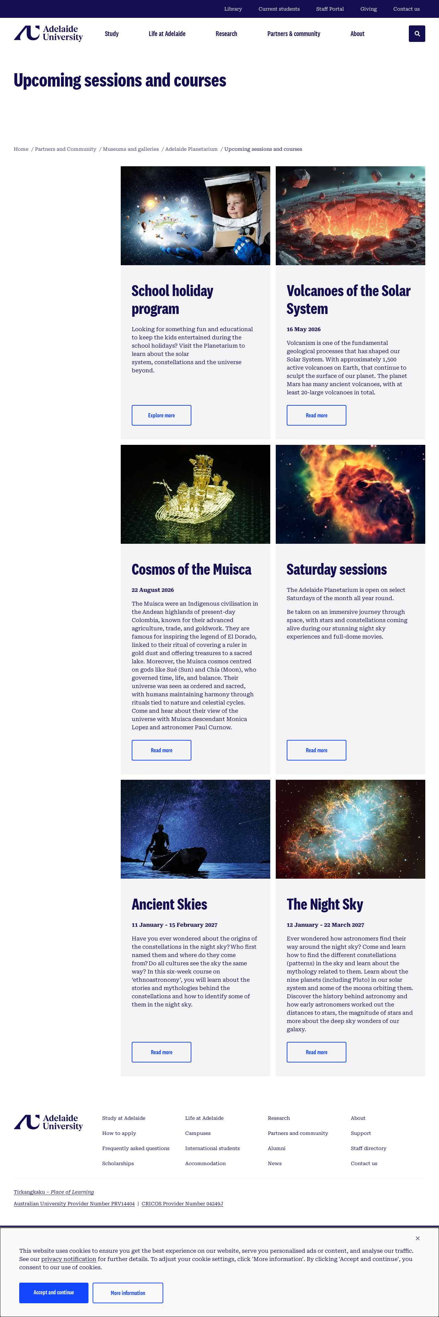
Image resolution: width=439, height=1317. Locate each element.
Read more (317, 415)
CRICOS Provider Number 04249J (182, 1203)
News (275, 1163)
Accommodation (205, 1163)
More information (128, 1293)
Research (279, 1118)
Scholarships (118, 1163)
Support (361, 1133)
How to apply (119, 1133)
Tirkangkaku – (54, 1192)
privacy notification (68, 1259)
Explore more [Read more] (161, 415)
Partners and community (298, 1133)
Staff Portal (330, 9)
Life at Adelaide (204, 1118)
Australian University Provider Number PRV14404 (74, 1203)
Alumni (277, 1148)
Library (233, 9)
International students (212, 1148)
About (358, 1118)
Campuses (198, 1133)
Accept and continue (54, 1292)
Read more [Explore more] (317, 750)
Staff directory (369, 1148)
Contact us (406, 9)
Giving (368, 9)
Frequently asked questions (135, 1148)
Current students (279, 9)
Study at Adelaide (123, 1118)
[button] (418, 1239)
